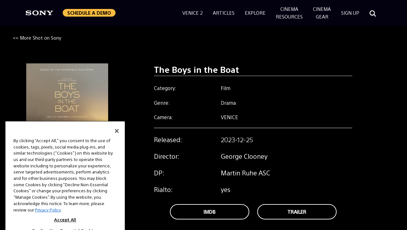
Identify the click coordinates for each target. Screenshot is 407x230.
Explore (255, 13)
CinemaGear (322, 12)
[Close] (117, 137)
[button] (89, 13)
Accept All (65, 225)
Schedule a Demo (89, 13)
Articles (224, 13)
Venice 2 (192, 13)
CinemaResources (289, 12)
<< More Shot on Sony (37, 37)
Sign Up (350, 13)
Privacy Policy (48, 215)
